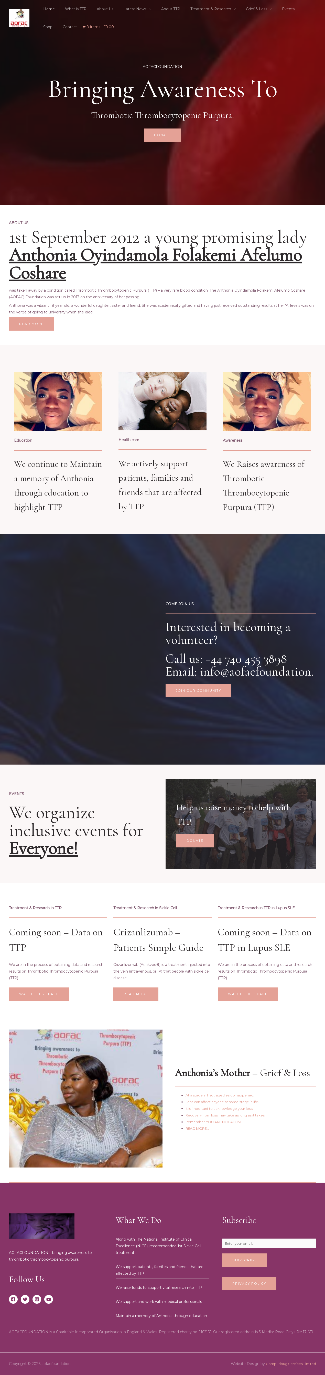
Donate (162, 135)
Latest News (124, 9)
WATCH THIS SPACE (248, 994)
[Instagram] (36, 1299)
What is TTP (71, 9)
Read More (32, 324)
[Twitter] (25, 1299)
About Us (97, 9)
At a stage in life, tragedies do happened (221, 1095)
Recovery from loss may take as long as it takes (228, 1115)
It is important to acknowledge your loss (221, 1109)
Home (47, 9)
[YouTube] (48, 1299)
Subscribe (244, 1261)
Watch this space (39, 994)
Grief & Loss (236, 9)
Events (265, 9)
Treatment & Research (194, 9)
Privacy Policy (250, 1285)
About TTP (156, 9)
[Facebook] (13, 1299)
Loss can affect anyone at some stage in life (225, 1102)
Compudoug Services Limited (289, 1364)
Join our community (200, 691)
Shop (283, 9)
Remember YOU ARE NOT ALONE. (217, 1122)
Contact (302, 9)
